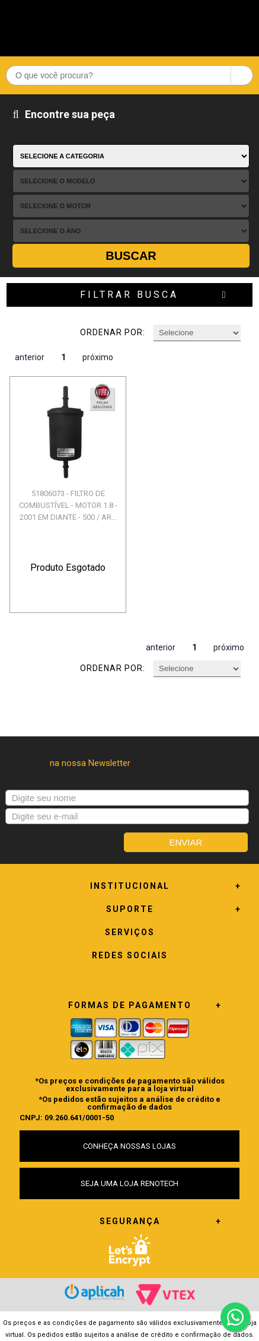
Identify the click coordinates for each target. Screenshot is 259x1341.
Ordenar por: (112, 332)
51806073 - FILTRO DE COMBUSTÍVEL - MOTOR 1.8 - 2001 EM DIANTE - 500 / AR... (68, 505)
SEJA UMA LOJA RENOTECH (129, 1183)
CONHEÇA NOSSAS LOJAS (129, 1146)
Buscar (130, 255)
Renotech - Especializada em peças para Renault (130, 25)
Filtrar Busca (129, 294)
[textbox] (129, 75)
